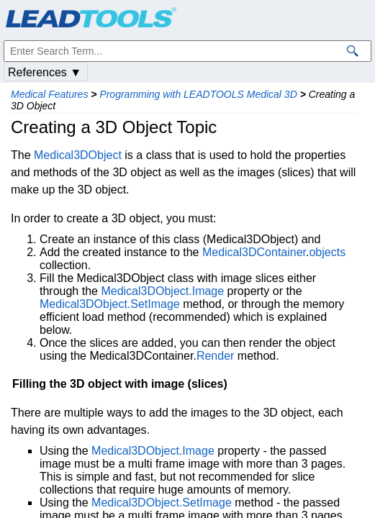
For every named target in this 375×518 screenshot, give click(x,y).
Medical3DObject (78, 155)
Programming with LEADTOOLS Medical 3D (198, 94)
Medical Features (49, 94)
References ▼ (44, 72)
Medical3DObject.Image (162, 291)
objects (327, 252)
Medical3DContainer (254, 252)
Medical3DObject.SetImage (110, 304)
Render (215, 356)
